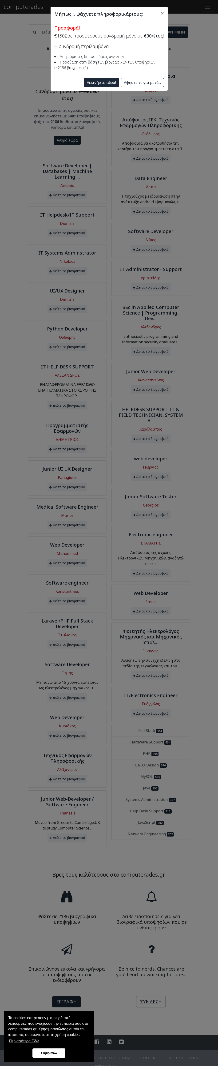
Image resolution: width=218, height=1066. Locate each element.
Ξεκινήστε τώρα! (101, 82)
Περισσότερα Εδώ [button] (24, 1041)
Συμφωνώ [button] (49, 1053)
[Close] (162, 13)
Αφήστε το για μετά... (142, 82)
